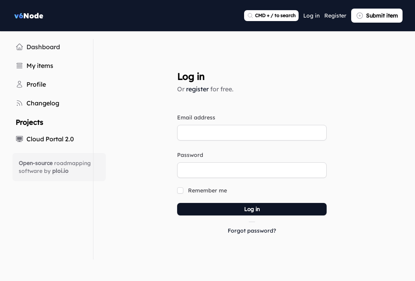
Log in (311, 15)
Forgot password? (252, 230)
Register (335, 15)
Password (190, 154)
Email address (196, 117)
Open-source (36, 163)
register (197, 89)
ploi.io (60, 170)
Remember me (207, 190)
